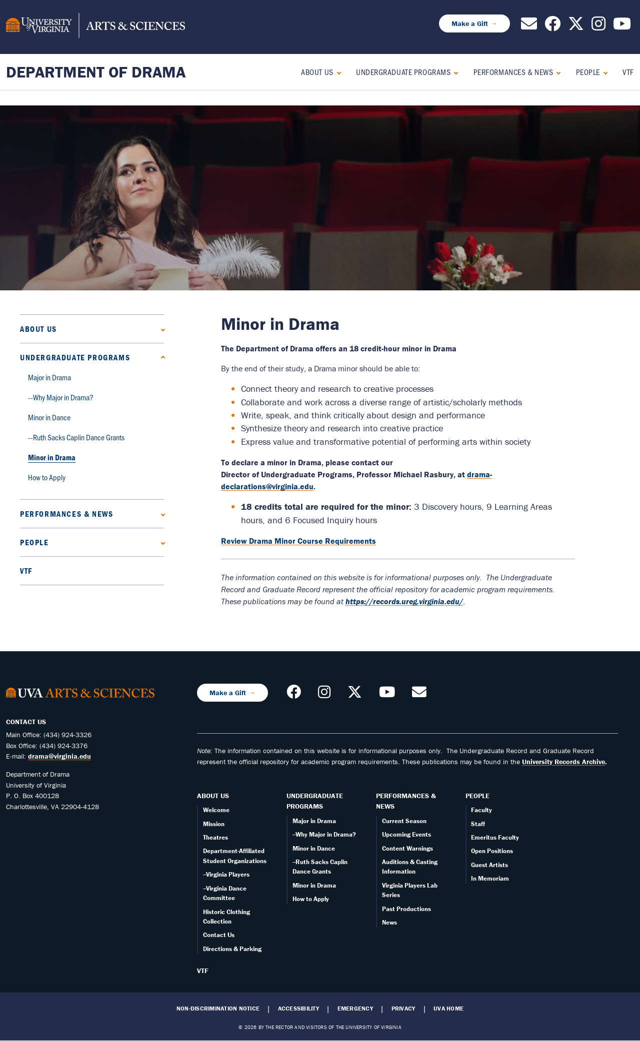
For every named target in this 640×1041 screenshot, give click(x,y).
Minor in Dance (49, 417)
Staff (478, 824)
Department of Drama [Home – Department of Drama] (96, 71)
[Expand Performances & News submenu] (556, 71)
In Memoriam (490, 878)
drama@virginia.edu (59, 756)
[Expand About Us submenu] (337, 71)
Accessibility (298, 1008)
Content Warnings (407, 848)
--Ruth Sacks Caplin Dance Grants (76, 437)
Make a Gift (470, 23)
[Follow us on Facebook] (552, 26)
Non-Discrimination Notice (218, 1008)
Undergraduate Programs (403, 71)
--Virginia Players (226, 874)
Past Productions (406, 909)
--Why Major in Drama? (61, 397)
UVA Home (449, 1008)
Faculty (481, 810)
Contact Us (218, 935)
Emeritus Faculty (495, 837)
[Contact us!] (529, 26)
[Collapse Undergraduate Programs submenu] (453, 71)
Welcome (216, 810)
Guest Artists (489, 865)
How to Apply (47, 477)
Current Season (404, 821)
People (588, 71)
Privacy (404, 1008)
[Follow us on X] (576, 26)
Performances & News (514, 71)
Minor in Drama (52, 457)
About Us (317, 71)
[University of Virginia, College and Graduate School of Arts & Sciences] (95, 27)
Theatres (215, 837)
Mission (213, 824)
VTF (628, 71)
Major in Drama (49, 377)
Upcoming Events (406, 834)
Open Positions (492, 851)
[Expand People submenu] (603, 71)
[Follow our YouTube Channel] (622, 26)
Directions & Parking (232, 949)
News (389, 922)
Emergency (355, 1008)
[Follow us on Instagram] (599, 26)
